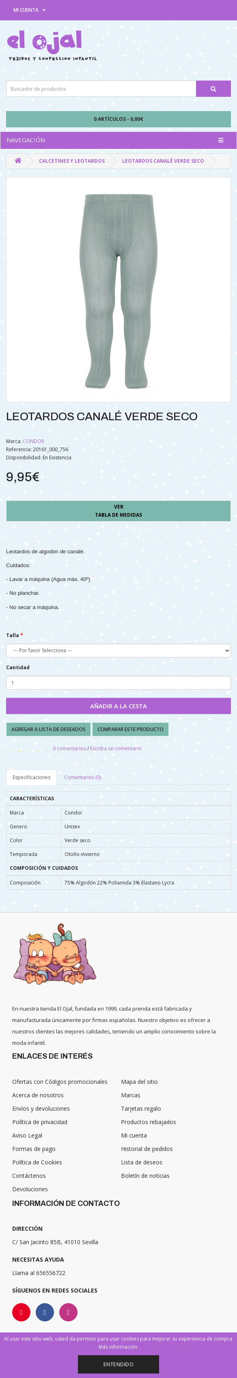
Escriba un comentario (116, 748)
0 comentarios (69, 748)
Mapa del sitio (139, 1081)
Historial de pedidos (147, 1149)
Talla (12, 635)
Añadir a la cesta (118, 706)
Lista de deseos (141, 1162)
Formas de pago (34, 1149)
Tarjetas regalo (141, 1108)
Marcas (130, 1095)
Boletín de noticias (145, 1175)
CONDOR (33, 441)
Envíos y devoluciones (41, 1108)
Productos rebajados (148, 1122)
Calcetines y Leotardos (72, 160)
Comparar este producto (130, 729)
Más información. (118, 1346)
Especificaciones (31, 777)
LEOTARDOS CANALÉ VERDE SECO (163, 160)
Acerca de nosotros (38, 1095)
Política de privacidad (39, 1122)
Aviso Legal (27, 1135)
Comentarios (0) (82, 777)
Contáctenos (29, 1175)
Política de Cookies (37, 1162)
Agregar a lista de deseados (48, 729)
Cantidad (18, 667)
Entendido (118, 1364)
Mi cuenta (134, 1135)
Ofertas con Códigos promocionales (60, 1081)
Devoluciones (30, 1189)
